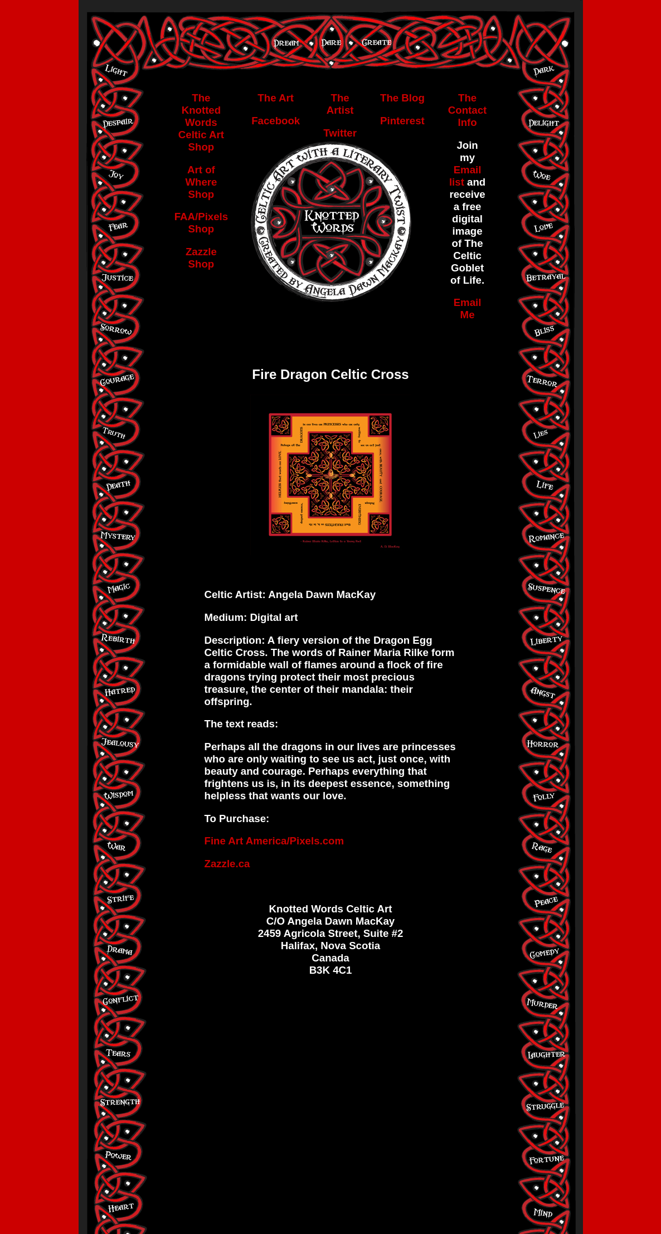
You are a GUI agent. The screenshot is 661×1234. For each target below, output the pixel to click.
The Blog (402, 98)
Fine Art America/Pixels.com (274, 841)
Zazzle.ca (227, 863)
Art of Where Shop (201, 182)
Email (468, 170)
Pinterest (402, 121)
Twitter (340, 133)
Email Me (468, 308)
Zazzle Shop (201, 258)
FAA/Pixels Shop (201, 223)
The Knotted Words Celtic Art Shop (201, 122)
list (458, 182)
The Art (275, 98)
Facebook (275, 121)
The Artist (340, 104)
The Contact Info (467, 110)
